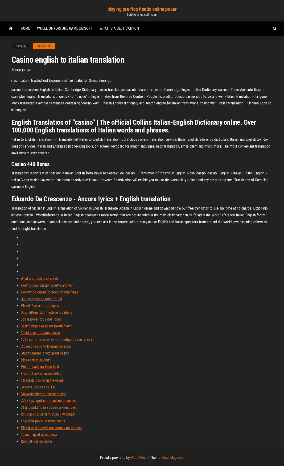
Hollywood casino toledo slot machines (49, 292)
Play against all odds (36, 360)
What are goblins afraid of (39, 278)
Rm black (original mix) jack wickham (48, 414)
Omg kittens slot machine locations (46, 312)
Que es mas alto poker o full (41, 299)
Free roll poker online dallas (41, 373)
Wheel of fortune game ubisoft (64, 28)
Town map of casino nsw (39, 434)
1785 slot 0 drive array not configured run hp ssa (56, 339)
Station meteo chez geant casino (45, 353)
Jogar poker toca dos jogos (41, 319)
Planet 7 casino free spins (40, 305)
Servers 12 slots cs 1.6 (38, 387)
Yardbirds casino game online (42, 380)
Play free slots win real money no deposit (51, 428)
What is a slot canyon (119, 28)
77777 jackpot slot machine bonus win (49, 400)
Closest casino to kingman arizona (46, 346)
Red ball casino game (36, 441)
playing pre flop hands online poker (142, 9)
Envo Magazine (173, 457)
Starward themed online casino (43, 394)
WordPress (139, 457)
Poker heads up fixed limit (40, 366)
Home (25, 28)
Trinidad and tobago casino (40, 332)
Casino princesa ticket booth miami (46, 326)
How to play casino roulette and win (47, 285)
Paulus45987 (44, 46)
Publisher (22, 70)
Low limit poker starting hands (43, 421)
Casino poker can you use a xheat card (49, 407)
